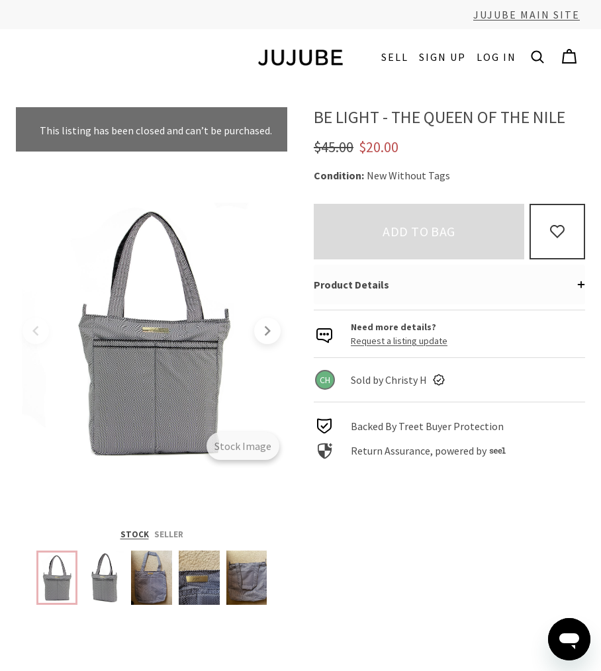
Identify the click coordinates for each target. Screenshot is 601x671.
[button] (537, 56)
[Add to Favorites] (557, 231)
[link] (449, 380)
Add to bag (419, 231)
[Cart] (569, 57)
